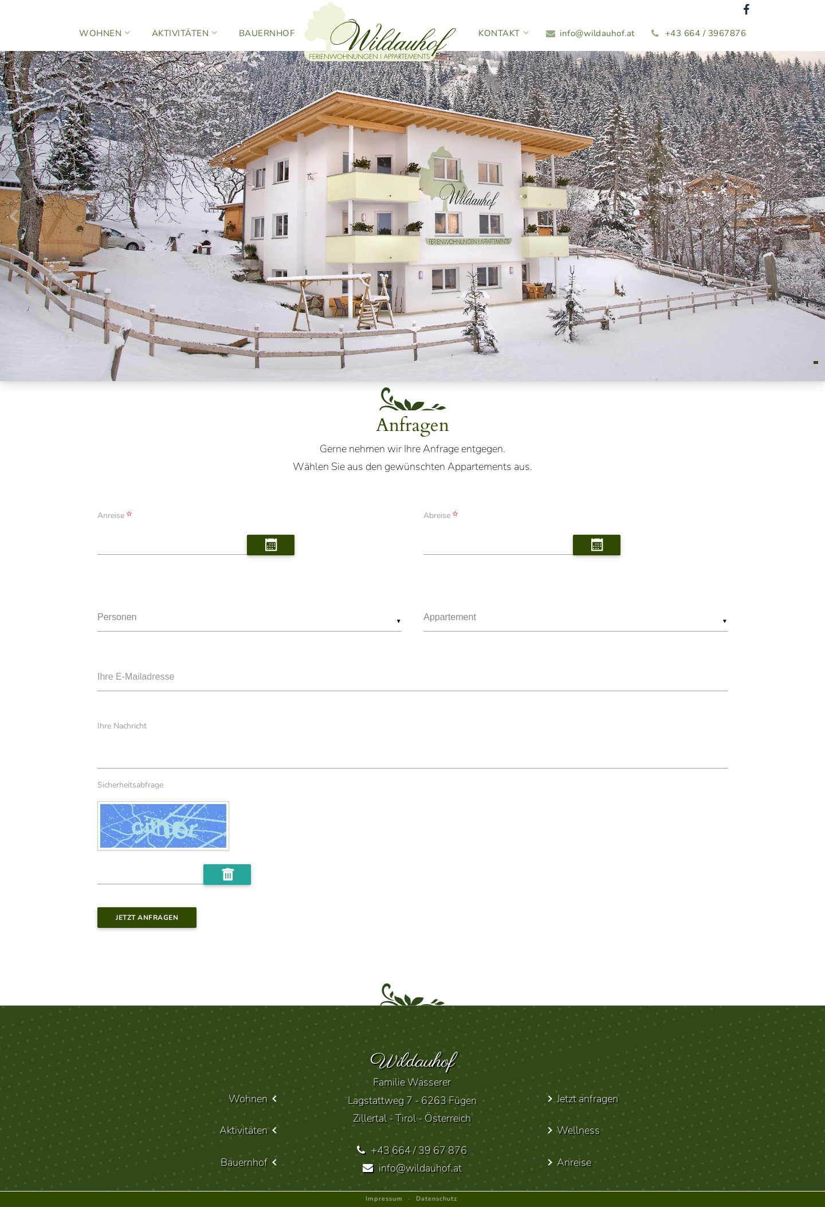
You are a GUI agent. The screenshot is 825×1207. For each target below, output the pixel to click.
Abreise (442, 515)
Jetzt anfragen (147, 917)
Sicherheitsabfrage (130, 785)
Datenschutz (436, 1198)
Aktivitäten (185, 33)
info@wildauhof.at (597, 33)
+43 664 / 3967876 (706, 33)
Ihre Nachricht (122, 726)
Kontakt (503, 33)
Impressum (384, 1198)
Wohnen (105, 33)
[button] (816, 362)
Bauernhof (267, 33)
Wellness (578, 1130)
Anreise (116, 515)
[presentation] (14, 219)
